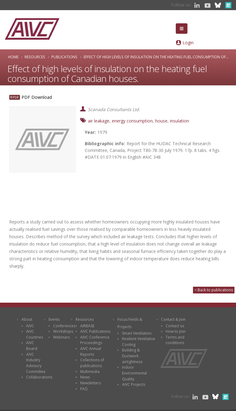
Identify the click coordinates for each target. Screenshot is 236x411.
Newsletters (90, 383)
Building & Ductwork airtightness (132, 355)
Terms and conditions (175, 340)
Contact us (175, 325)
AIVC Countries (34, 334)
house (161, 121)
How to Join (176, 331)
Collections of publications (92, 362)
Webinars (61, 337)
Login (188, 42)
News (85, 377)
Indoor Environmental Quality (134, 373)
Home (13, 56)
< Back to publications (214, 290)
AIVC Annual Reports (90, 351)
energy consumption (132, 121)
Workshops (63, 331)
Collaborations (39, 377)
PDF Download (37, 97)
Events (54, 319)
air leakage (98, 121)
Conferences (64, 325)
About (27, 319)
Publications (64, 56)
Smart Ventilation (136, 333)
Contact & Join (173, 319)
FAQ (84, 388)
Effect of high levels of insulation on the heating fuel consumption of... (156, 56)
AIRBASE (87, 325)
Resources (35, 56)
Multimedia (90, 371)
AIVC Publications (95, 331)
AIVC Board (31, 345)
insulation (179, 121)
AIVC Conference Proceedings (94, 340)
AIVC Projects (133, 384)
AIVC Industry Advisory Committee (35, 363)
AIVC (30, 325)
